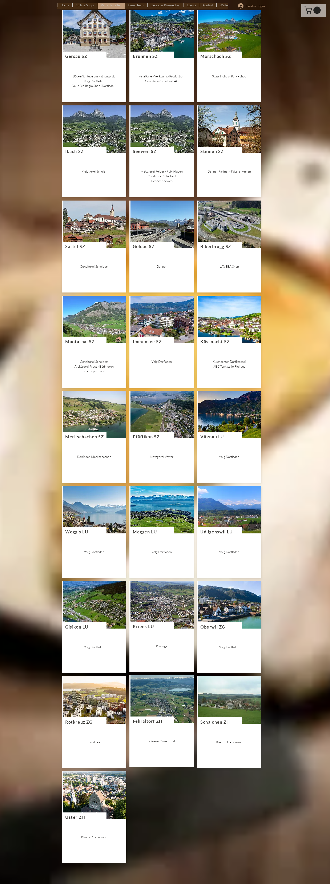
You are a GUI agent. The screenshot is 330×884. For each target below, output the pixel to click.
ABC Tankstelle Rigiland (229, 366)
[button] (313, 10)
